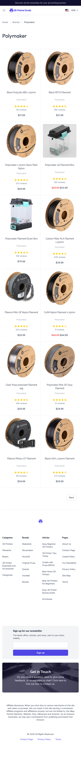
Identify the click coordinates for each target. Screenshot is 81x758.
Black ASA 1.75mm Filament (59, 458)
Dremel (25, 569)
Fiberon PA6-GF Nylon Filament (21, 312)
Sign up (41, 652)
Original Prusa (28, 563)
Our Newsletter (69, 563)
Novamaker (27, 550)
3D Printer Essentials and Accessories (9, 566)
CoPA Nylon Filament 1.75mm (59, 312)
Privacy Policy (68, 569)
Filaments (6, 550)
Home (5, 22)
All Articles (47, 599)
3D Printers (7, 544)
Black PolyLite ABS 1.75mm (21, 92)
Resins (5, 556)
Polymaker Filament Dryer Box (21, 238)
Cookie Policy (68, 556)
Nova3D (26, 556)
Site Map (66, 575)
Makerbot (26, 544)
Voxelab (26, 575)
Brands (16, 22)
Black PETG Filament (60, 92)
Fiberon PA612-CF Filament (21, 458)
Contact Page (68, 550)
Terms (65, 582)
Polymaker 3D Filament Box (59, 165)
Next (71, 497)
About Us (66, 544)
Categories (7, 575)
